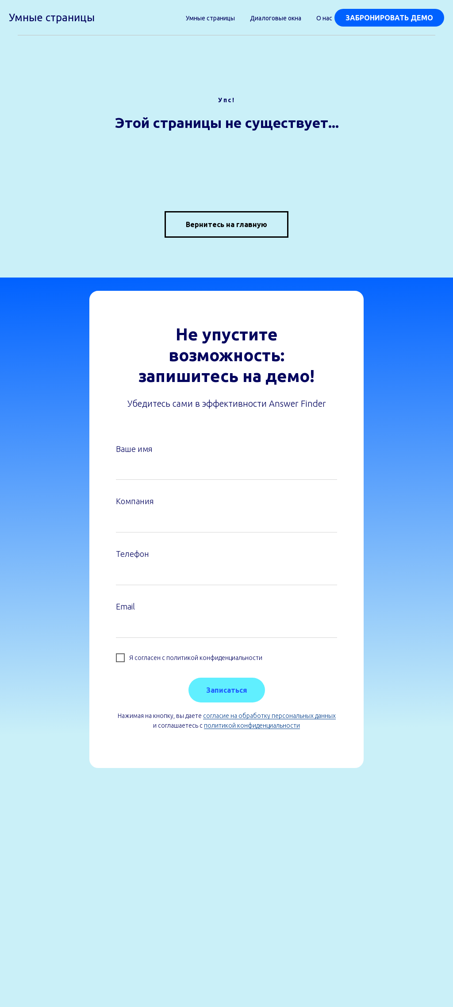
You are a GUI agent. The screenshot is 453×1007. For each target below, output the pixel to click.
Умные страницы (210, 18)
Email (125, 606)
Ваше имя (134, 448)
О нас (324, 18)
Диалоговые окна (275, 18)
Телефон (132, 553)
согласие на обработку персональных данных (269, 715)
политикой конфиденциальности (252, 725)
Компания (135, 501)
